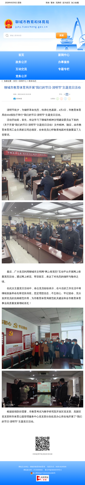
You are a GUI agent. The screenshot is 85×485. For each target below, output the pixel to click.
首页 (15, 81)
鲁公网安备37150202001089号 (43, 473)
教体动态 (32, 81)
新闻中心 (23, 81)
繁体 (52, 3)
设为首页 (66, 3)
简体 (48, 3)
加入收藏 (75, 3)
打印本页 (17, 99)
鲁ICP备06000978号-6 (53, 470)
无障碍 (58, 3)
